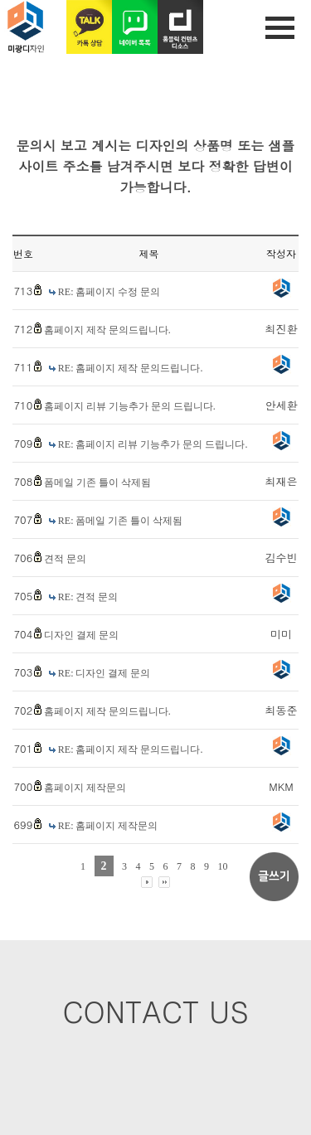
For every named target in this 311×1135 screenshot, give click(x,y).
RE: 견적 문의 (88, 597)
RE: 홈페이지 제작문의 (108, 826)
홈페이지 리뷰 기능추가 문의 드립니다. (130, 406)
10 (223, 866)
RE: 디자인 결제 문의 (104, 673)
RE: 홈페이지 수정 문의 (109, 292)
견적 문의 (65, 559)
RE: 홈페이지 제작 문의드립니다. (130, 368)
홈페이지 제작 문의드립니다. (107, 330)
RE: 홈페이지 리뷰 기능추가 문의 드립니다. (153, 444)
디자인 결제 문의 (81, 635)
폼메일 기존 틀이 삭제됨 (97, 482)
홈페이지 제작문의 (85, 787)
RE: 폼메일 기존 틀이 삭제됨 (120, 520)
